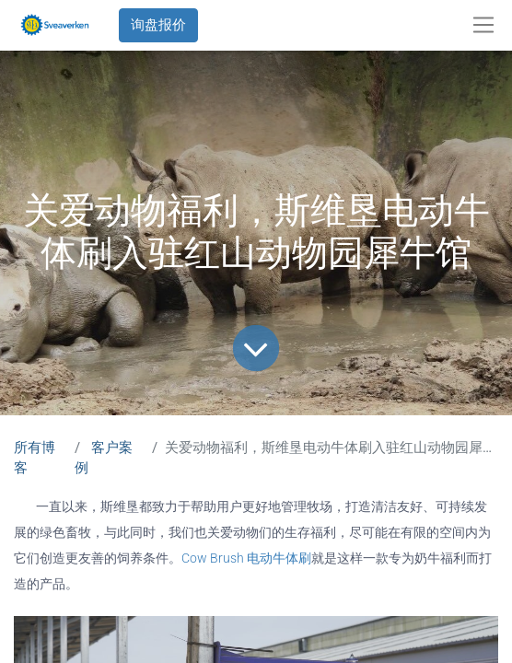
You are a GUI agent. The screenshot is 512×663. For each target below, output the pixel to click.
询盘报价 (158, 25)
